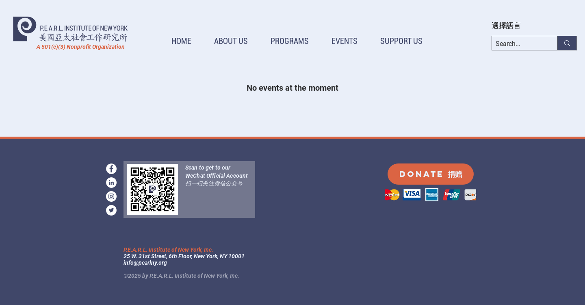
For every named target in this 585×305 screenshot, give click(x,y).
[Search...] (518, 44)
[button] (231, 41)
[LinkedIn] (111, 182)
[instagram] (111, 196)
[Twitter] (111, 210)
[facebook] (111, 168)
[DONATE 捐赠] (431, 174)
